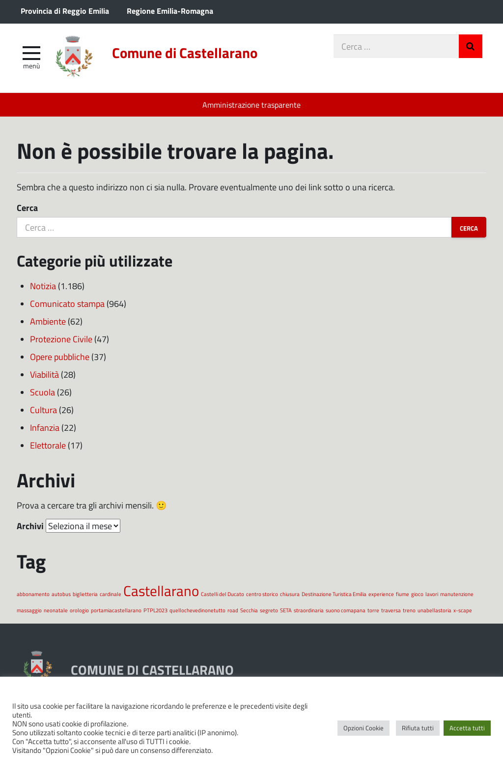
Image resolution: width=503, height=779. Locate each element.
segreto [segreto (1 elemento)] (269, 610)
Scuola (42, 392)
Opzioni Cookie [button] (363, 727)
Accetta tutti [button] (467, 727)
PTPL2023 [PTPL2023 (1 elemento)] (155, 610)
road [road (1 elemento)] (232, 610)
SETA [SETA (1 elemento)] (286, 610)
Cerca (27, 207)
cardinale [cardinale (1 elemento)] (110, 594)
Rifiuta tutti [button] (418, 727)
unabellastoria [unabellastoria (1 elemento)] (434, 610)
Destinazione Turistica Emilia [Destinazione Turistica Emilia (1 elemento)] (334, 594)
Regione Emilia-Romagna (170, 10)
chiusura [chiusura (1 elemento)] (290, 594)
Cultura (43, 410)
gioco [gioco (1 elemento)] (417, 594)
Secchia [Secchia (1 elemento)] (249, 610)
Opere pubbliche (59, 356)
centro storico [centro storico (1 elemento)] (262, 594)
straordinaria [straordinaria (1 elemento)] (309, 610)
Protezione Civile (61, 339)
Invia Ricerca (470, 46)
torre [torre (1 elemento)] (373, 610)
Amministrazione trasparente (251, 104)
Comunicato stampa (67, 303)
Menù (31, 65)
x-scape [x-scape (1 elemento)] (462, 610)
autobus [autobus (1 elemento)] (61, 594)
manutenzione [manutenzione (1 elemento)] (457, 594)
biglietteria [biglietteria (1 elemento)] (85, 594)
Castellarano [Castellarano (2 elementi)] (161, 590)
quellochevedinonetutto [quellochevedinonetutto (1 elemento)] (197, 610)
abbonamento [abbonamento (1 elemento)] (33, 594)
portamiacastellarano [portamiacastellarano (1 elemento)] (116, 610)
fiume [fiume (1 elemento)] (402, 594)
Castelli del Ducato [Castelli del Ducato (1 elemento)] (222, 594)
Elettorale (48, 445)
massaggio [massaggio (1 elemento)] (29, 610)
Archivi (30, 525)
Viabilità (44, 374)
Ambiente (48, 321)
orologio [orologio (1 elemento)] (79, 610)
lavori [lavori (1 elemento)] (431, 594)
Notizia (43, 286)
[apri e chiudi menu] (31, 52)
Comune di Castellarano (184, 52)
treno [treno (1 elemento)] (409, 610)
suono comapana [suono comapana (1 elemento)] (345, 610)
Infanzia (44, 427)
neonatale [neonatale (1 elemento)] (56, 610)
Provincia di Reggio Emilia (65, 10)
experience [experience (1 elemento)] (381, 594)
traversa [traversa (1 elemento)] (391, 610)
